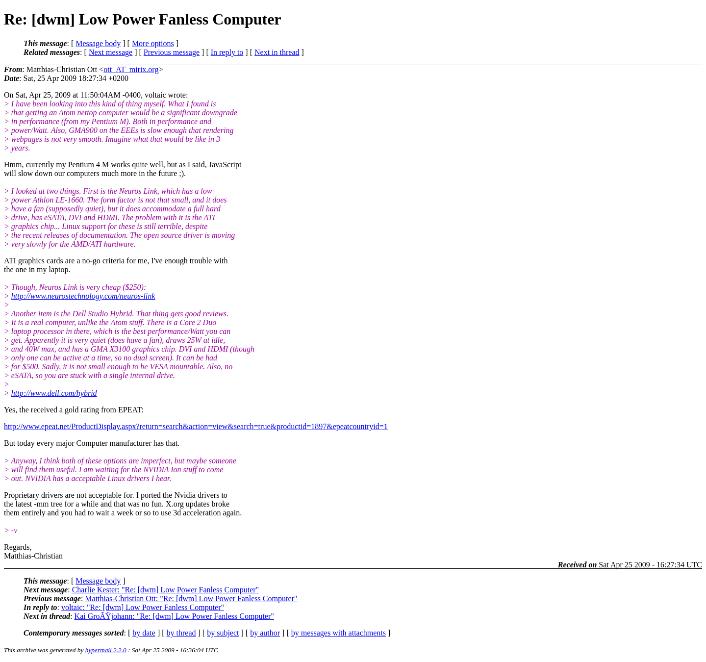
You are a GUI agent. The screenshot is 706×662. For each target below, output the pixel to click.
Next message (110, 52)
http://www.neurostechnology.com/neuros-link (83, 296)
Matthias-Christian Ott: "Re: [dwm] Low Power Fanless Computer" (191, 598)
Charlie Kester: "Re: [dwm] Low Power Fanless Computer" (165, 590)
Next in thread (277, 52)
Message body (98, 43)
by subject (223, 633)
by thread (181, 633)
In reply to (227, 52)
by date (143, 633)
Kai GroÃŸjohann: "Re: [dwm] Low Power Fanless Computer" (174, 616)
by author (265, 633)
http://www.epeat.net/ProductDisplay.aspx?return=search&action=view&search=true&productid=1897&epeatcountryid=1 (196, 426)
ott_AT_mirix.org (130, 69)
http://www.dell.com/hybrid (54, 393)
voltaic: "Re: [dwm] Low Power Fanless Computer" (142, 607)
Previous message (172, 52)
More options (153, 43)
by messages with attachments (338, 633)
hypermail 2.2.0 (105, 650)
